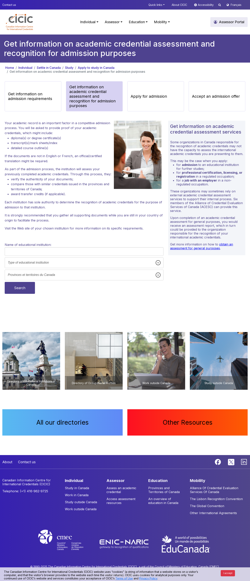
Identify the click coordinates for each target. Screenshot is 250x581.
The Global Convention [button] (207, 506)
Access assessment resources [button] (120, 501)
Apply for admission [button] (149, 96)
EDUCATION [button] (158, 480)
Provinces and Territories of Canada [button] (164, 490)
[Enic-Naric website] (124, 544)
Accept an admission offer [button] (216, 96)
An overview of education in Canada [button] (163, 501)
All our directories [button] (62, 422)
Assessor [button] (112, 22)
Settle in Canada (49, 68)
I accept (227, 573)
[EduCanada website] (185, 544)
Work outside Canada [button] (80, 509)
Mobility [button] (160, 22)
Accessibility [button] (206, 4)
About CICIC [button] (179, 4)
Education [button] (137, 22)
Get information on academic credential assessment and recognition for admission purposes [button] (92, 96)
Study (69, 68)
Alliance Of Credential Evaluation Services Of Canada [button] (214, 490)
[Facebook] (218, 462)
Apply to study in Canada (96, 68)
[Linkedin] (244, 462)
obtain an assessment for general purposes (201, 246)
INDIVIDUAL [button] (74, 480)
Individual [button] (88, 22)
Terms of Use (124, 578)
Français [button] (236, 4)
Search (19, 288)
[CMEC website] (66, 544)
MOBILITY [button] (197, 480)
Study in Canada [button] (77, 488)
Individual (25, 68)
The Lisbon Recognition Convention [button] (216, 499)
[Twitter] (231, 462)
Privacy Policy (148, 578)
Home (9, 68)
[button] (19, 22)
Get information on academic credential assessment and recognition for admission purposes (77, 72)
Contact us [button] (9, 4)
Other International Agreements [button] (213, 513)
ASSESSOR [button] (115, 480)
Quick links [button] (155, 4)
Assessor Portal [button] (231, 22)
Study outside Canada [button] (81, 502)
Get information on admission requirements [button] (30, 96)
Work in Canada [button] (76, 495)
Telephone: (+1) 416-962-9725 (25, 491)
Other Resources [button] (187, 422)
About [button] (7, 462)
